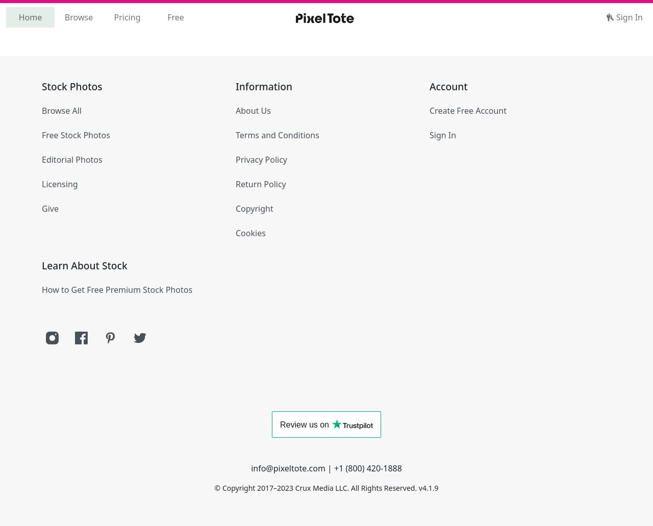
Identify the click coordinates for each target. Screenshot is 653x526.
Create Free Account (468, 110)
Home (30, 17)
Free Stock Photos (76, 135)
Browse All (62, 110)
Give (50, 208)
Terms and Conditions (277, 135)
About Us (253, 110)
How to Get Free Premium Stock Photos (117, 289)
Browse (79, 17)
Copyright (254, 208)
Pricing (127, 17)
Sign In (624, 17)
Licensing (60, 184)
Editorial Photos (72, 159)
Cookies (251, 233)
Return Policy (261, 184)
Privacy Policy (261, 159)
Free (175, 17)
